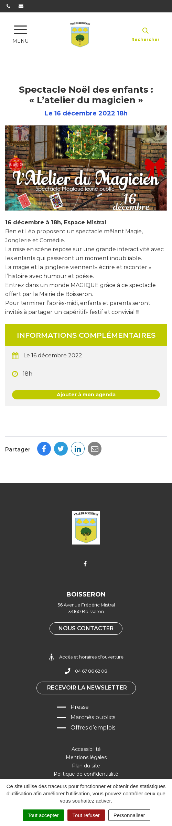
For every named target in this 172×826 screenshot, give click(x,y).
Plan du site (86, 766)
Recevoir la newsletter (87, 687)
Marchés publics (93, 717)
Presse (80, 707)
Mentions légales (86, 757)
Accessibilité (86, 749)
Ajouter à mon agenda (86, 394)
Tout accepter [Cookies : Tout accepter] (43, 815)
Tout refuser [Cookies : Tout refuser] (86, 815)
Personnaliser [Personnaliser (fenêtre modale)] (129, 815)
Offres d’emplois (93, 727)
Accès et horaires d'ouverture (86, 657)
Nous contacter (86, 628)
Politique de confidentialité (86, 774)
